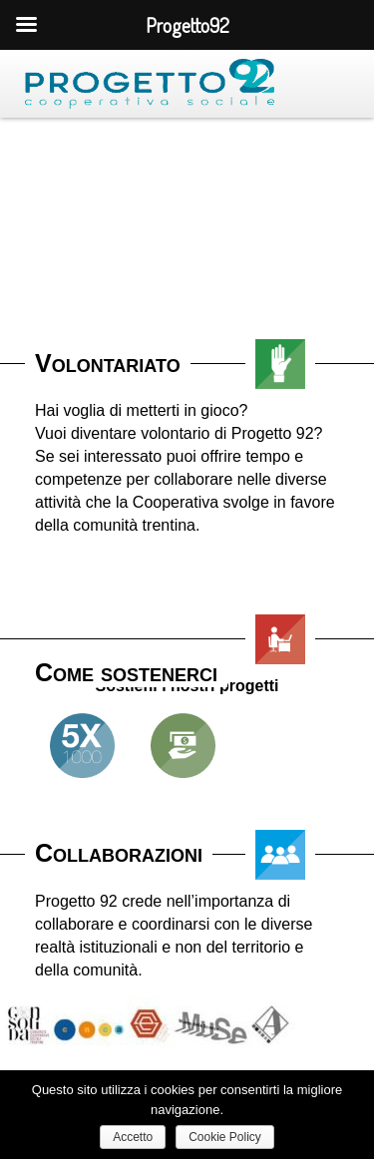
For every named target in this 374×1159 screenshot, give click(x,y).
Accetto (133, 1137)
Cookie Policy (224, 1137)
